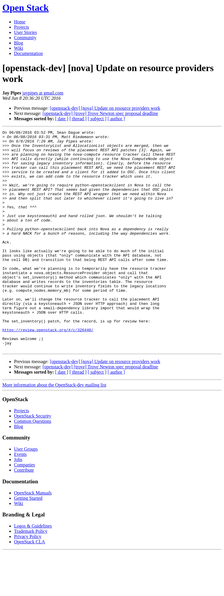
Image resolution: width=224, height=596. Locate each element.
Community (25, 37)
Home (19, 21)
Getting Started (28, 542)
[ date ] (61, 118)
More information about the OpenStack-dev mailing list (54, 428)
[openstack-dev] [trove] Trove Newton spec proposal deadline (100, 113)
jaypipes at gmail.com (42, 92)
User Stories (25, 32)
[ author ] (116, 118)
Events (20, 498)
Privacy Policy (27, 580)
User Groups (26, 492)
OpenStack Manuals (33, 536)
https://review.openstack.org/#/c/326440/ (47, 370)
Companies (24, 508)
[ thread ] (78, 118)
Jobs (18, 503)
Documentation (28, 53)
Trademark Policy (31, 575)
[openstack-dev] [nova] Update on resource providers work (105, 108)
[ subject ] (97, 118)
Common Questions (32, 465)
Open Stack (25, 7)
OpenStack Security (32, 459)
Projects (21, 27)
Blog (18, 42)
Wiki (18, 48)
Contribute (24, 513)
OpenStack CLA (29, 585)
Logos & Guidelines (33, 569)
